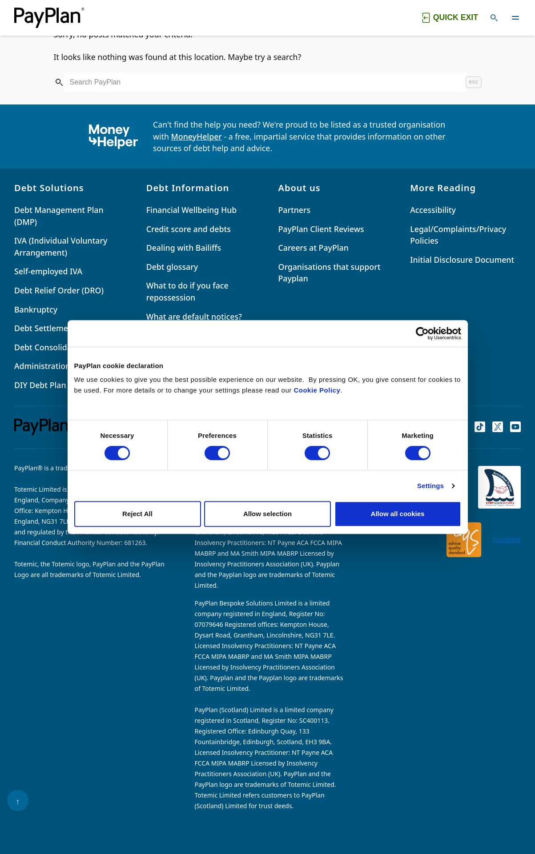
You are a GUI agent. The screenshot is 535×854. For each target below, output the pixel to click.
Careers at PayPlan (313, 247)
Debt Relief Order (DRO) (59, 290)
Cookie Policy (317, 390)
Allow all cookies (398, 513)
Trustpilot (506, 539)
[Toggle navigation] (515, 18)
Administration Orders (56, 366)
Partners (294, 209)
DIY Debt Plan (40, 385)
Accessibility (433, 209)
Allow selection (267, 513)
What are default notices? (194, 316)
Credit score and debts (188, 229)
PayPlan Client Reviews (321, 229)
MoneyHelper (196, 136)
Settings (430, 485)
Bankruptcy (35, 309)
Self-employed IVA (48, 271)
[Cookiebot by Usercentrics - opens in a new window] (422, 333)
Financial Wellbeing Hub (191, 209)
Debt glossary (172, 266)
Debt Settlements (47, 328)
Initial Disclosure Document (462, 259)
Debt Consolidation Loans (62, 347)
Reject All (137, 513)
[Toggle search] (494, 18)
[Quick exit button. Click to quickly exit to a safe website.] (449, 18)
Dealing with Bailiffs (183, 247)
